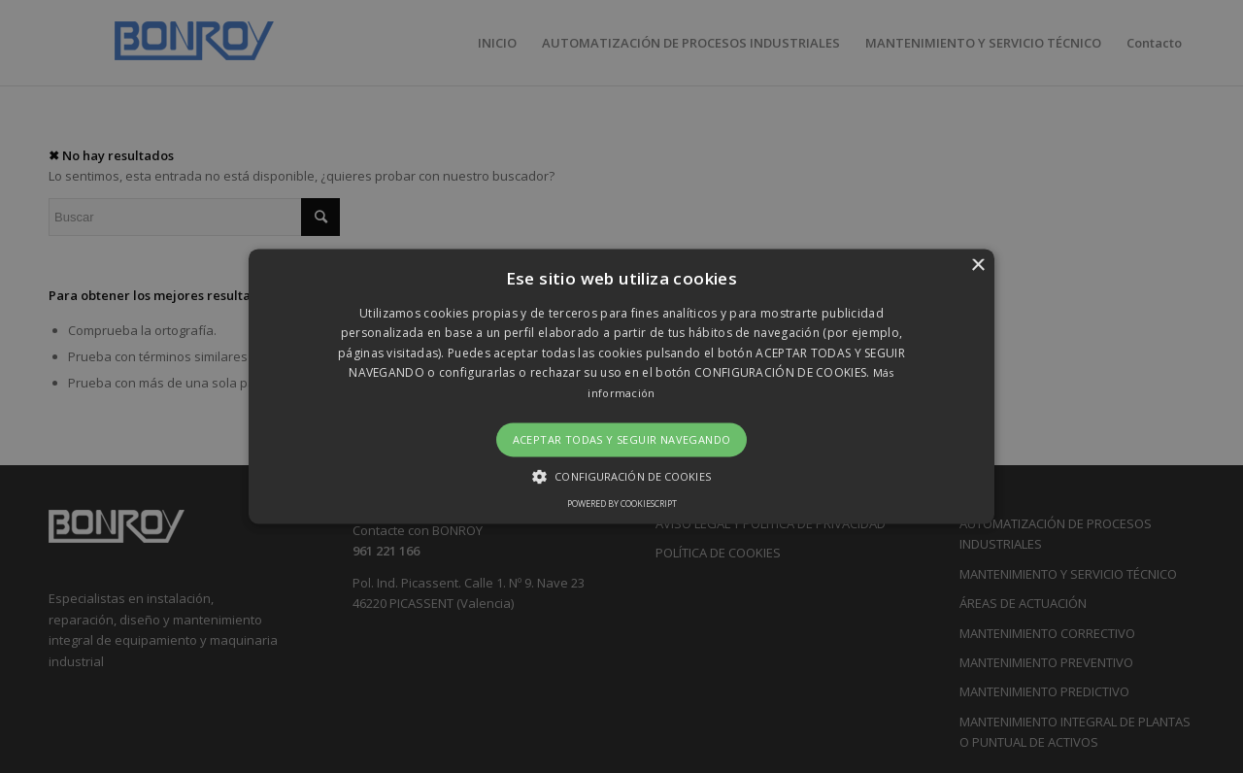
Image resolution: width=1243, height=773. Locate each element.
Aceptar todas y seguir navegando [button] (622, 439)
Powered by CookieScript (622, 504)
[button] (621, 386)
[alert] (621, 386)
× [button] (977, 265)
